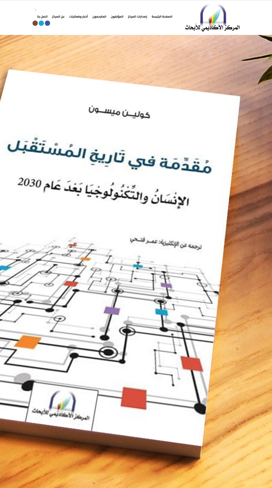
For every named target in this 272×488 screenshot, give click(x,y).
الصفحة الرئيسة (162, 16)
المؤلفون (117, 16)
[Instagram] (35, 23)
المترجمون (99, 16)
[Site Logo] (212, 18)
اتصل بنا (42, 16)
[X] (41, 23)
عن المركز (58, 16)
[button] (35, 9)
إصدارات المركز (137, 16)
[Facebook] (47, 23)
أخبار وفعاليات (78, 16)
